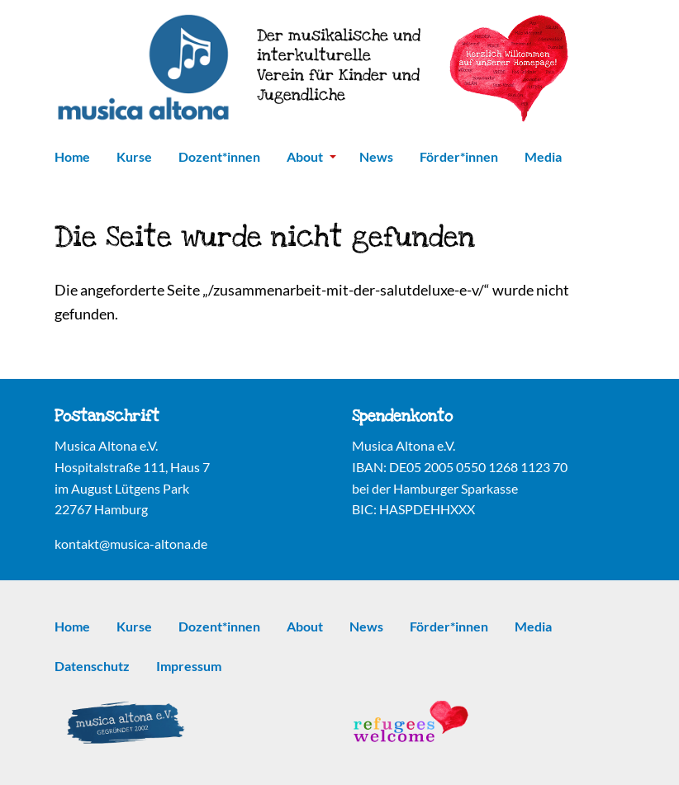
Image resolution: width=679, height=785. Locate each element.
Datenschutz (92, 666)
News (376, 156)
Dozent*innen (219, 156)
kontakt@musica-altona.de (131, 543)
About (311, 156)
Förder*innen (459, 156)
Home (72, 156)
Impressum (188, 666)
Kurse (134, 156)
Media (543, 156)
